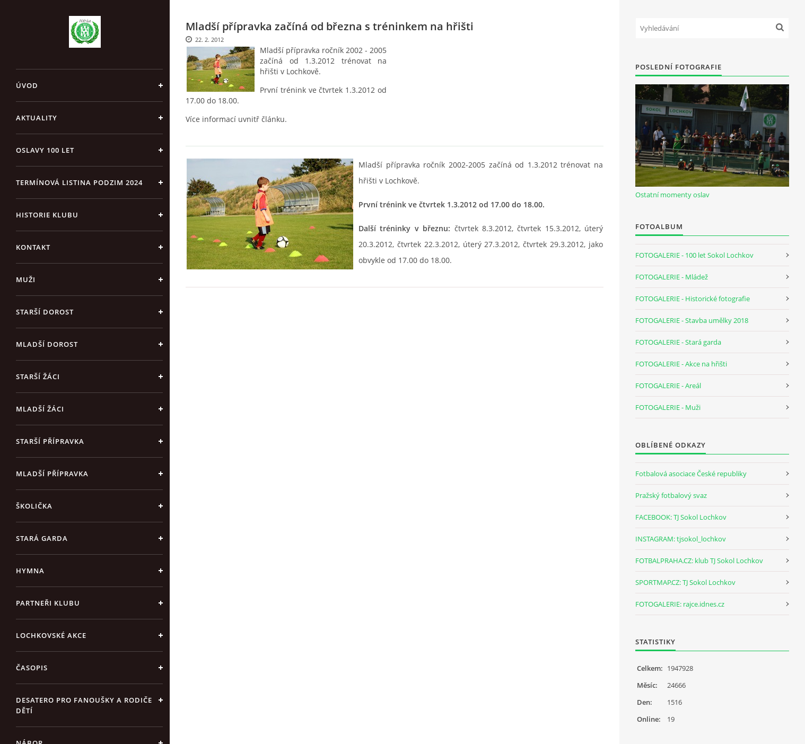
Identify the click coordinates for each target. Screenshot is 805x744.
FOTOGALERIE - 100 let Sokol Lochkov (694, 255)
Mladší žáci (40, 409)
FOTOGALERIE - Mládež (671, 277)
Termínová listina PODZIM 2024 (79, 182)
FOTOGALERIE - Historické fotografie (692, 298)
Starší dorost (45, 312)
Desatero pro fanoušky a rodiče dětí (84, 705)
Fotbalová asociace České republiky (691, 473)
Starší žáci (38, 376)
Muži (26, 279)
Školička (34, 506)
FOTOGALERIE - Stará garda (678, 342)
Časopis (32, 667)
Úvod (27, 85)
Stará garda (42, 538)
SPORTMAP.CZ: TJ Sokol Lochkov (685, 582)
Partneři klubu (48, 603)
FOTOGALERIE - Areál (668, 385)
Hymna (30, 570)
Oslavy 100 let (45, 150)
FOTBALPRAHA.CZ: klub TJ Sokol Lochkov (699, 560)
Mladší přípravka (52, 473)
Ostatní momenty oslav (672, 194)
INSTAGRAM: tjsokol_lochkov (680, 539)
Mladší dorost (47, 344)
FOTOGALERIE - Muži (668, 407)
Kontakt (33, 247)
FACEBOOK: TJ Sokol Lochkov (681, 517)
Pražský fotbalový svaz (671, 495)
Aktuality (36, 117)
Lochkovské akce (51, 635)
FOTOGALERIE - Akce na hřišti (681, 364)
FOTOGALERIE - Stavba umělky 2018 (691, 320)
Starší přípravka (50, 441)
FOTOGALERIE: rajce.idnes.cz (679, 604)
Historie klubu (47, 215)
